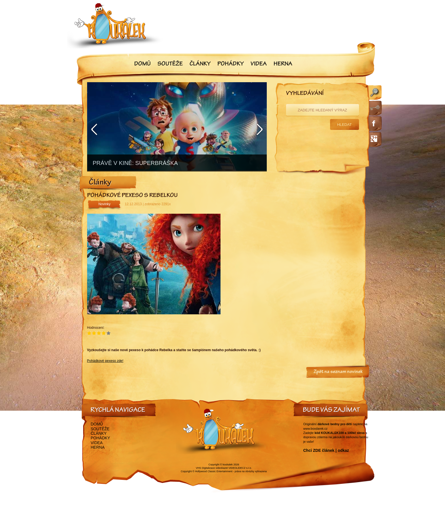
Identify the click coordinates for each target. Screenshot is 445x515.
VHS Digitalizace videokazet (212, 468)
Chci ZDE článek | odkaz (326, 450)
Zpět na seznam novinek (338, 372)
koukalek (228, 464)
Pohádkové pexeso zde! (105, 361)
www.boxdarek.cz (315, 428)
